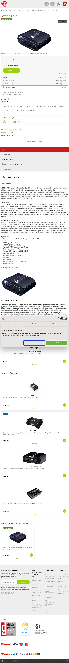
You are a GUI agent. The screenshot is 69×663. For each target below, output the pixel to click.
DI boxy (50, 10)
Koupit (64, 361)
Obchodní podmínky (50, 581)
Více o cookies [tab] (57, 324)
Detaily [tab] (34, 324)
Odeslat (23, 582)
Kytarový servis (36, 595)
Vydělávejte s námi (62, 586)
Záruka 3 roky (10, 87)
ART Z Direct (18, 545)
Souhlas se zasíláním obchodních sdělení (50, 591)
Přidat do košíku (11, 71)
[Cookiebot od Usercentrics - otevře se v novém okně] (59, 318)
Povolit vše (56, 343)
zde (28, 589)
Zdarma (63, 87)
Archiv (33, 610)
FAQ (46, 609)
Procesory (18, 10)
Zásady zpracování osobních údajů (49, 585)
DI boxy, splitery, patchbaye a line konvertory (34, 10)
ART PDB (34, 501)
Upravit (34, 343)
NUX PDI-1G (34, 430)
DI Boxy (39, 110)
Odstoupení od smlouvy (48, 604)
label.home (2, 10)
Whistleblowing (61, 593)
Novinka (5, 414)
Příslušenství (7, 110)
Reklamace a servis (50, 600)
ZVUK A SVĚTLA (9, 10)
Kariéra (59, 578)
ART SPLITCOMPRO (34, 466)
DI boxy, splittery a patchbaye (24, 110)
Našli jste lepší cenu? (36, 588)
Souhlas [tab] (12, 324)
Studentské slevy (36, 592)
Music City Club (61, 589)
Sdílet (5, 101)
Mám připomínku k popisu (11, 267)
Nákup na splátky (36, 607)
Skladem (34, 364)
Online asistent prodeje (36, 599)
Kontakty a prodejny (63, 574)
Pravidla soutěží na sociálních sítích (50, 596)
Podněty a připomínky (60, 582)
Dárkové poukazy (49, 578)
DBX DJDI (34, 395)
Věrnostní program (37, 603)
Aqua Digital (65, 661)
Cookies (47, 612)
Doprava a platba (36, 580)
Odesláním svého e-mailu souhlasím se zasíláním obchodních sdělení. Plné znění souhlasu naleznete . (15, 588)
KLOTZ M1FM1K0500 (35, 351)
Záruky (47, 574)
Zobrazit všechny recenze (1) (34, 141)
